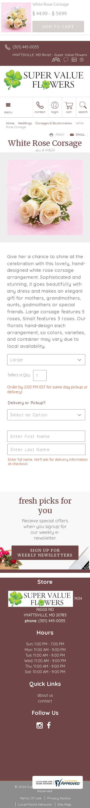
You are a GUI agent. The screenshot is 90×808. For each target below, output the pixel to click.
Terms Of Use (30, 798)
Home (10, 123)
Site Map (64, 804)
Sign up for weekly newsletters (45, 553)
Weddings (25, 123)
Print (57, 134)
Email (77, 134)
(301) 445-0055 (26, 47)
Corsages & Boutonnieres (54, 123)
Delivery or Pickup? (26, 402)
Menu (8, 112)
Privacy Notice (58, 798)
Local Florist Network (35, 804)
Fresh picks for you (45, 518)
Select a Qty (19, 374)
